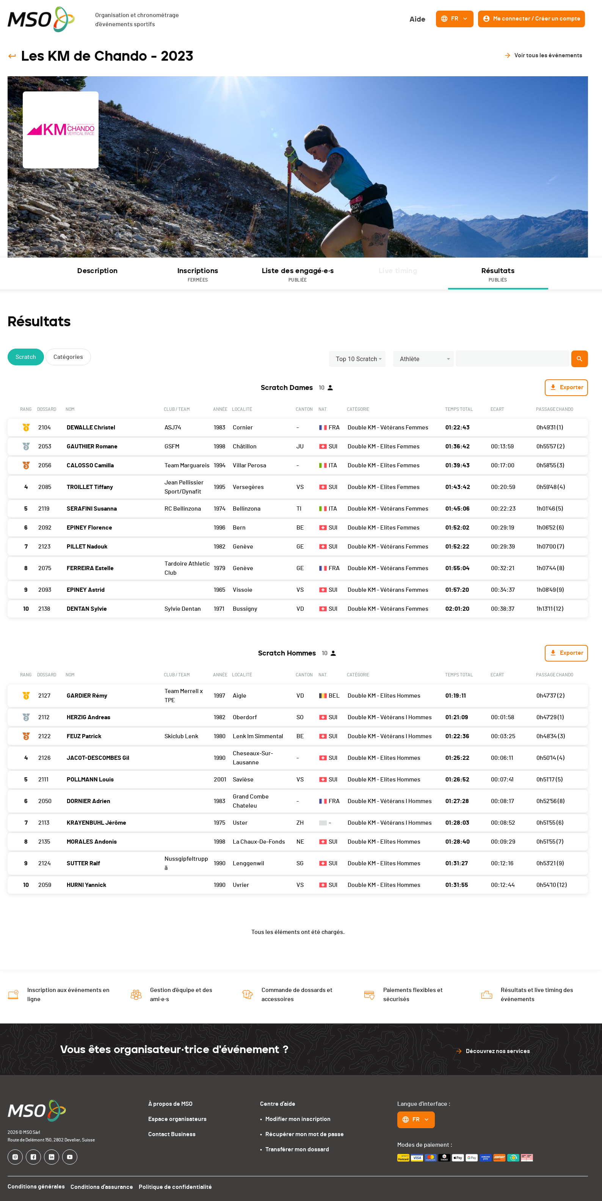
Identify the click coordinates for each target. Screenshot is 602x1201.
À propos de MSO (170, 1104)
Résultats (498, 275)
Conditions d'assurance (102, 1187)
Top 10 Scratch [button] (356, 359)
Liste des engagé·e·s (297, 275)
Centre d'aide (277, 1104)
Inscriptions (197, 275)
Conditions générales (36, 1187)
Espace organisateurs (177, 1119)
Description (97, 271)
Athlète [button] (410, 359)
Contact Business (172, 1134)
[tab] (98, 273)
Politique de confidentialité (176, 1187)
